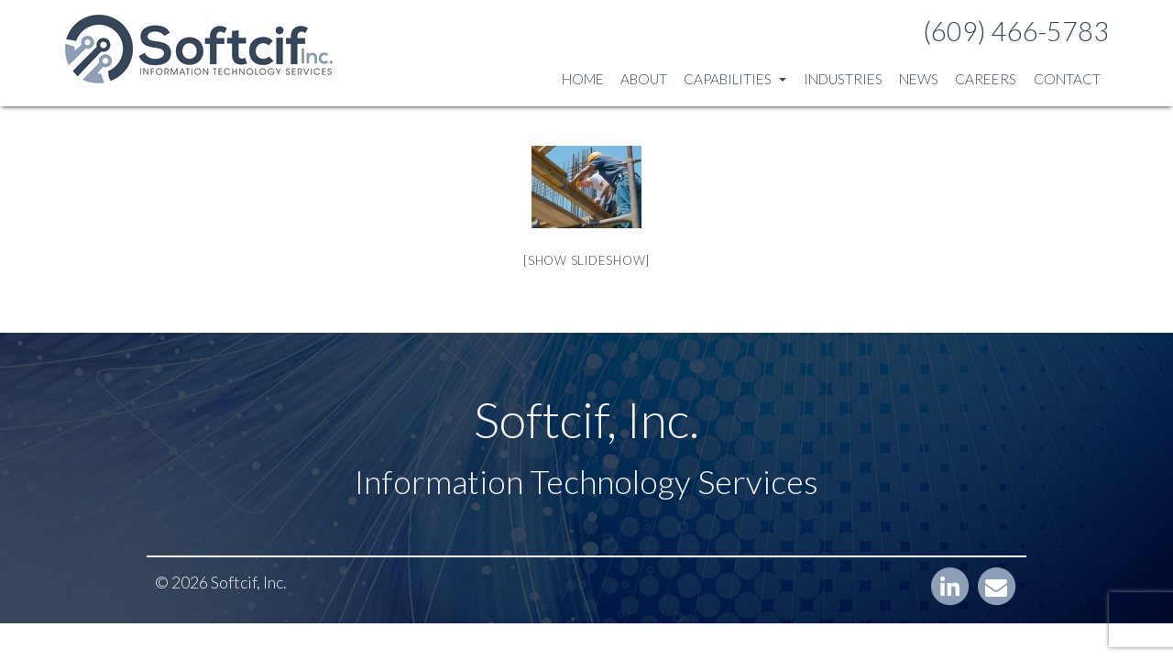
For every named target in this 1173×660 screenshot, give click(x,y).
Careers (985, 79)
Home (583, 79)
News (918, 79)
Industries (843, 79)
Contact (1067, 79)
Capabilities (735, 79)
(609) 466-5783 (1016, 31)
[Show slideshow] (586, 260)
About (643, 79)
